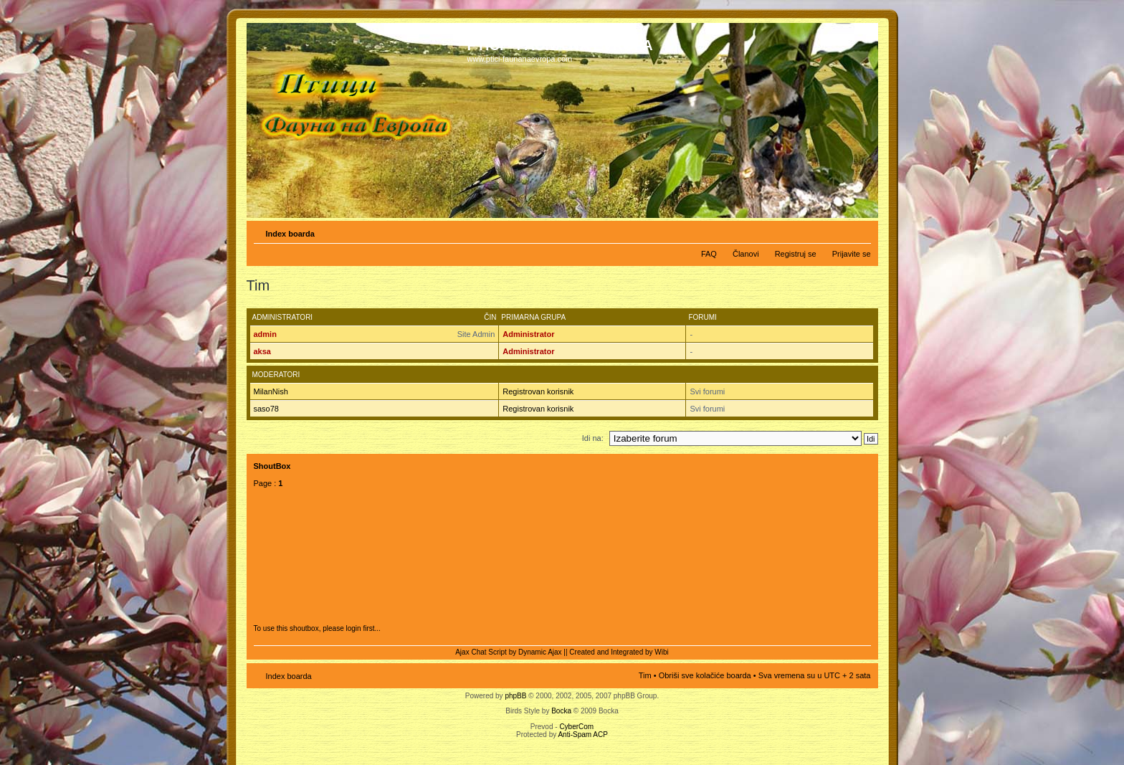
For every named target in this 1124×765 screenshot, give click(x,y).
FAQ (709, 254)
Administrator (528, 334)
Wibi (661, 652)
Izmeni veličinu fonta (860, 230)
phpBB (515, 696)
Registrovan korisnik (538, 391)
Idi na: (593, 438)
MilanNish (271, 391)
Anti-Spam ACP (582, 734)
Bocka (561, 711)
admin (265, 334)
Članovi (746, 254)
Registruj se (795, 254)
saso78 (266, 408)
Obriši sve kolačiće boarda (705, 675)
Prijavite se (851, 254)
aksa (262, 351)
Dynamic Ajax (540, 652)
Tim (645, 675)
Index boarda (290, 233)
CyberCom (576, 727)
